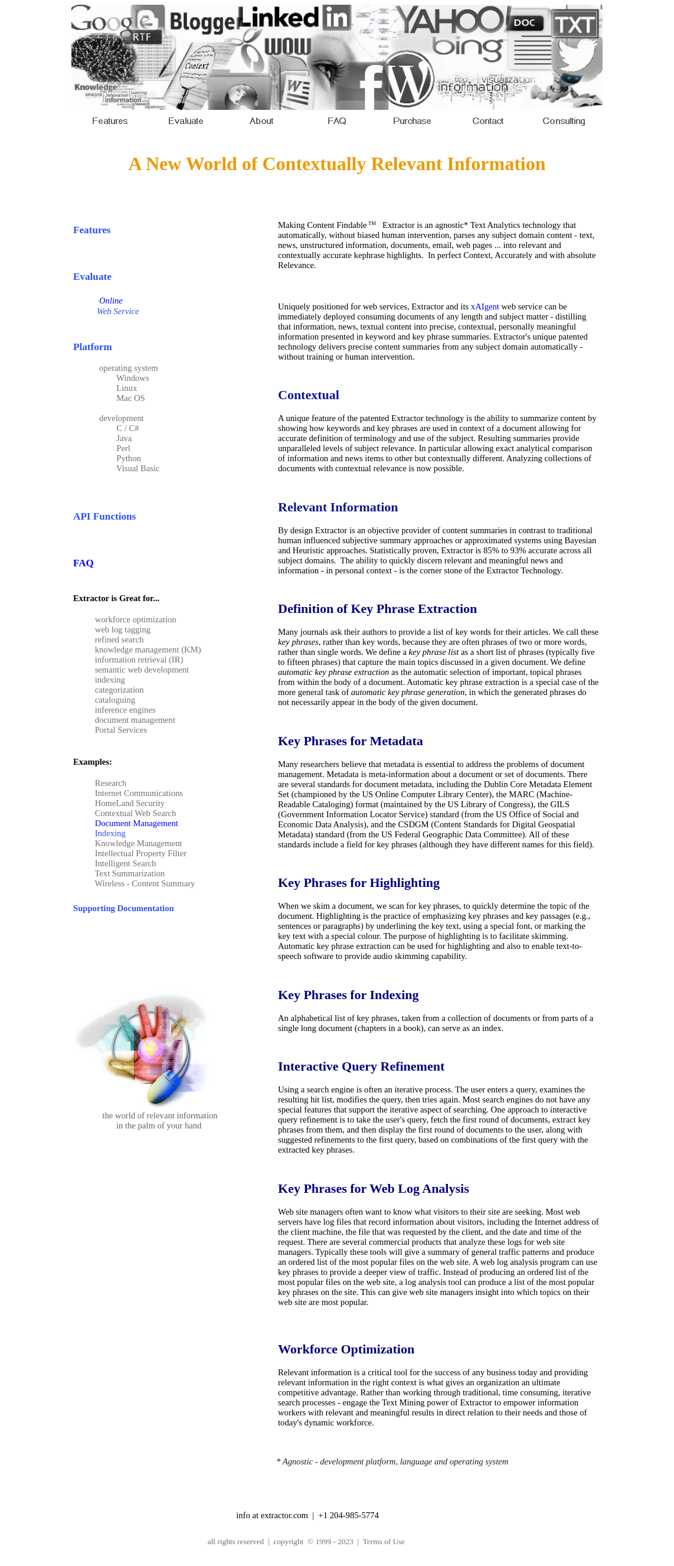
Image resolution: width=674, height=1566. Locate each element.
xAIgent (485, 306)
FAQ (83, 563)
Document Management (136, 823)
